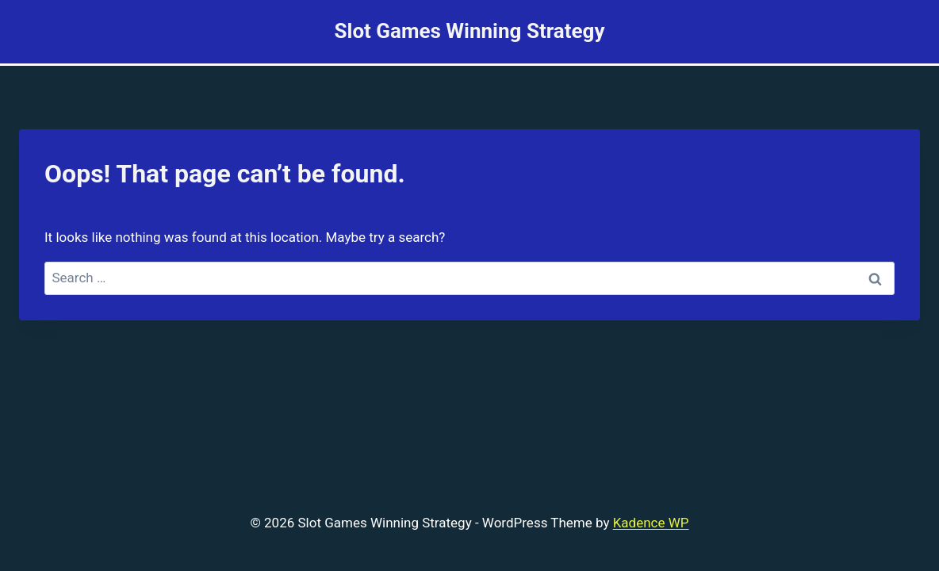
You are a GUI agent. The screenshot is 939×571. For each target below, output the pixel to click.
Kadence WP (651, 523)
